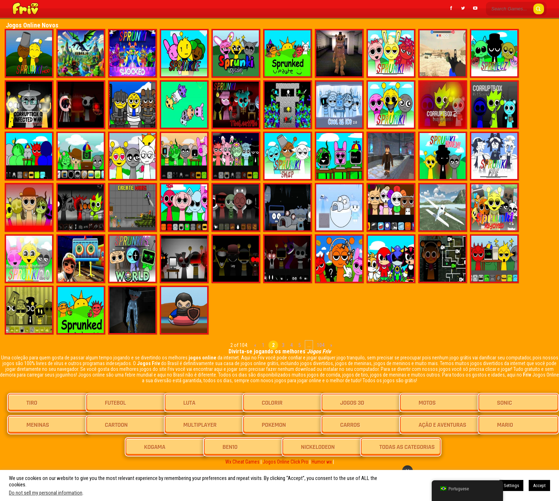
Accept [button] (539, 485)
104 (320, 345)
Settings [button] (511, 485)
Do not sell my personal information (45, 493)
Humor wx (322, 462)
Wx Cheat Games (242, 462)
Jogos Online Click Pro (285, 462)
